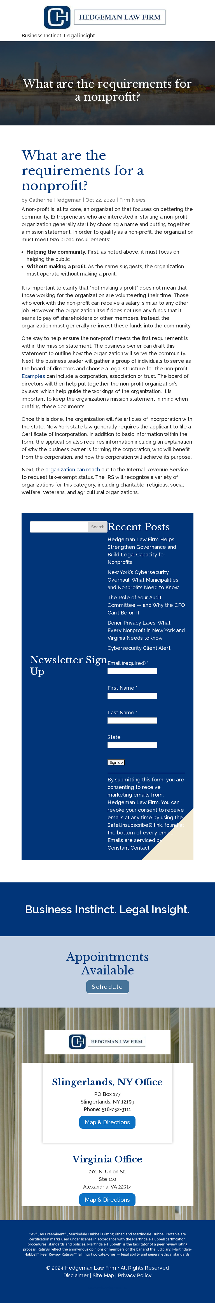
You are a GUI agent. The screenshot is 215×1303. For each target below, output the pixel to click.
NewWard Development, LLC (107, 1288)
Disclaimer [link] (76, 1275)
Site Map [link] (103, 1275)
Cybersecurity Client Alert (139, 648)
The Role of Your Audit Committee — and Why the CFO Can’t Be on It (146, 605)
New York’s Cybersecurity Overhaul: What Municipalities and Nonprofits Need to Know (143, 579)
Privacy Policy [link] (134, 1275)
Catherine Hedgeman (55, 200)
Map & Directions (107, 1122)
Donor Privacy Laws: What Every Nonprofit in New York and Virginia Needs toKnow (146, 630)
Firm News (132, 200)
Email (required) (128, 663)
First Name (122, 688)
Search (97, 527)
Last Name (122, 712)
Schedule (107, 986)
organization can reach (72, 469)
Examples (33, 376)
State (114, 737)
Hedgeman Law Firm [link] (90, 1268)
